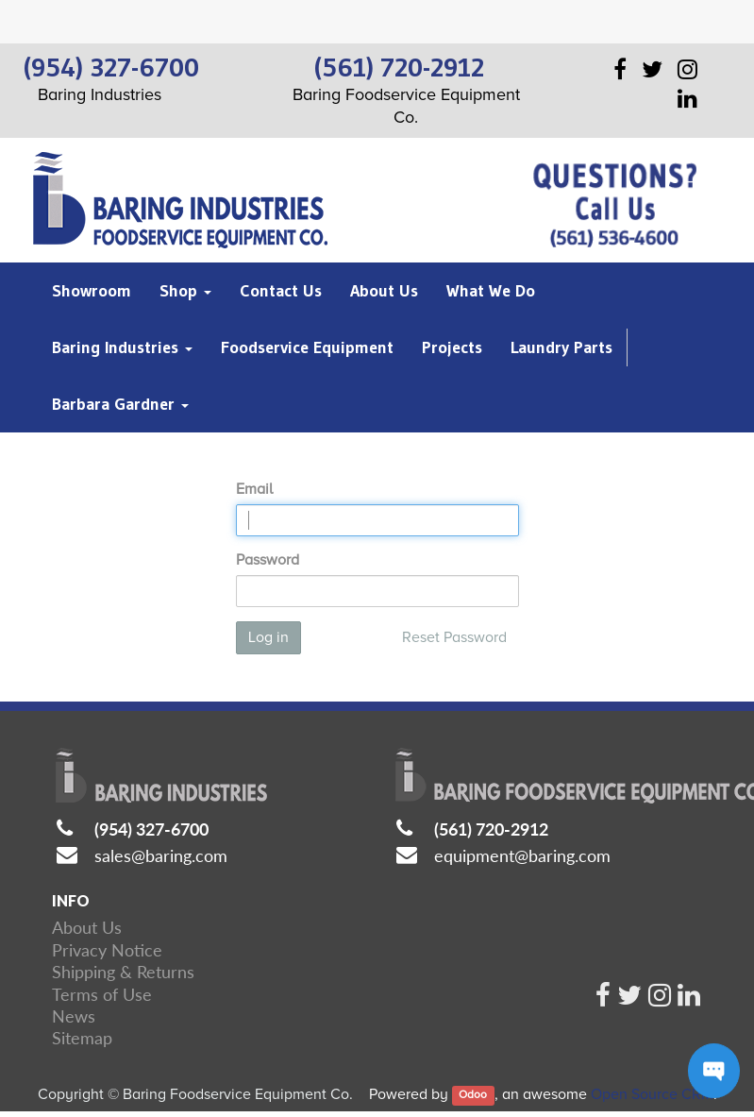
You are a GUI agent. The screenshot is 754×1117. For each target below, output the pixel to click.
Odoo (473, 1096)
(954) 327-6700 (151, 829)
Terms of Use (102, 994)
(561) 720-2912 (491, 829)
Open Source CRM (652, 1094)
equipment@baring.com (522, 855)
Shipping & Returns (123, 971)
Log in (268, 637)
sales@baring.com (160, 855)
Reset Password (454, 637)
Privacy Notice (107, 949)
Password (267, 559)
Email (254, 489)
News (73, 1016)
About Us (87, 927)
